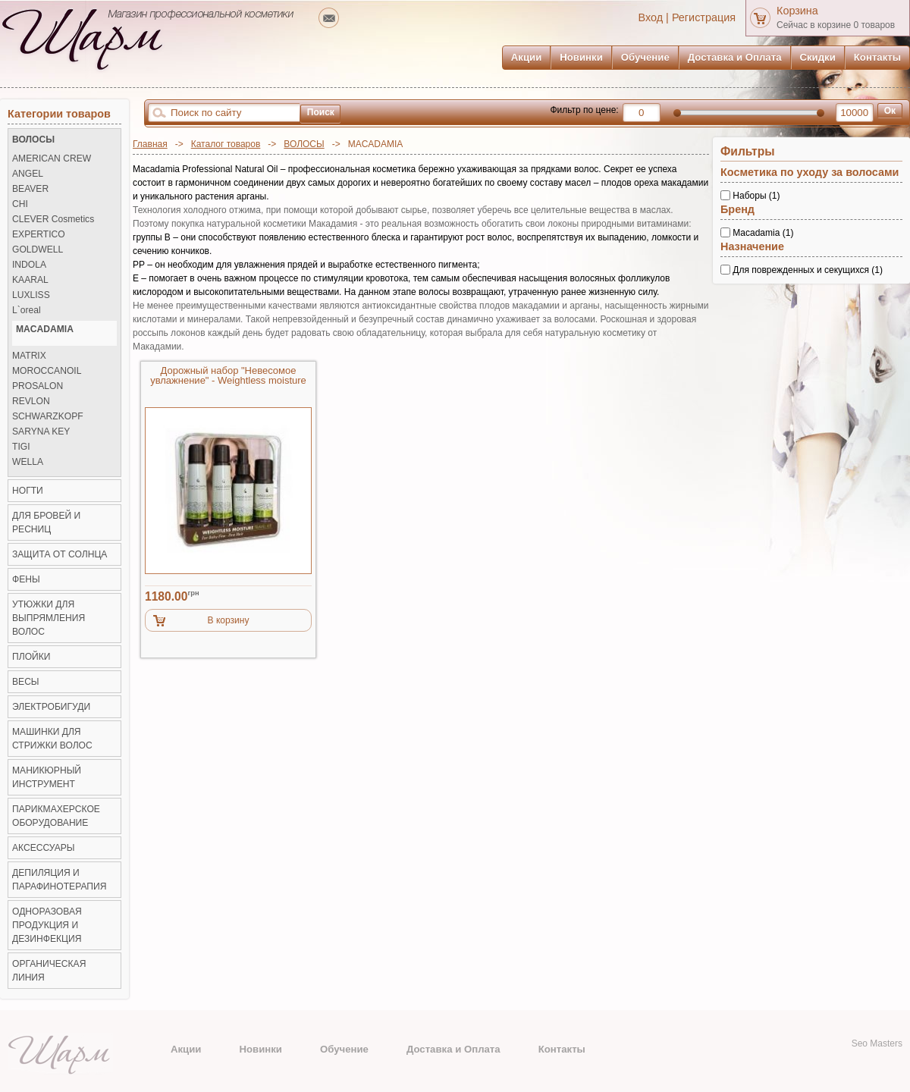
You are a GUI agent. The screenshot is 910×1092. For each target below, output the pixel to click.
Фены (26, 579)
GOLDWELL (37, 250)
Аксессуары (43, 848)
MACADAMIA (45, 329)
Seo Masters (877, 1043)
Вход (651, 17)
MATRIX (29, 356)
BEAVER (30, 189)
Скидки (818, 57)
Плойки (31, 656)
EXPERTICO (38, 235)
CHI (20, 204)
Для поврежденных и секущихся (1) (808, 269)
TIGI (21, 447)
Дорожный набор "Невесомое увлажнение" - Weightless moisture (228, 376)
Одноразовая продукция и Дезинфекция (47, 925)
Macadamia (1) (763, 233)
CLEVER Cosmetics (53, 219)
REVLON (31, 401)
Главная (150, 144)
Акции (526, 57)
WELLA (27, 462)
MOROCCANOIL (46, 371)
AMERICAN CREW (51, 159)
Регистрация (704, 17)
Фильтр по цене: (584, 110)
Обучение (645, 57)
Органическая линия (49, 971)
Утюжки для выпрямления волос (48, 618)
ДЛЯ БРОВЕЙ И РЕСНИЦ (46, 522)
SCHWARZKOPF (47, 417)
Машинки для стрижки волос (52, 738)
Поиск (320, 112)
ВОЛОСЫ (304, 144)
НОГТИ (27, 490)
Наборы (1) (756, 195)
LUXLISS (31, 295)
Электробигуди (51, 706)
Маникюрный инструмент (46, 777)
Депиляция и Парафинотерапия (59, 880)
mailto (328, 18)
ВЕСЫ (25, 681)
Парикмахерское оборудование (56, 816)
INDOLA (29, 265)
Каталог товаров (226, 144)
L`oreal (26, 310)
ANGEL (27, 174)
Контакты (877, 57)
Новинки (581, 57)
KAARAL (30, 280)
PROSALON (37, 386)
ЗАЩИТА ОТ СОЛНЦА (59, 554)
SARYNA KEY (41, 432)
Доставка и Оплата (735, 57)
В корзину (228, 620)
